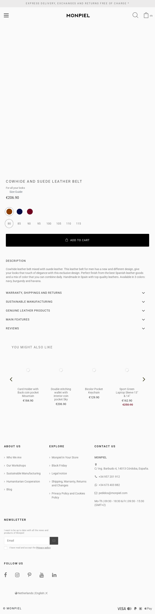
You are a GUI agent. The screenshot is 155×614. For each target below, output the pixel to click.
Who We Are (13, 457)
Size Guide (15, 190)
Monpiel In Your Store (65, 457)
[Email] (27, 541)
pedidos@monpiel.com (113, 493)
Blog (9, 489)
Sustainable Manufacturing (23, 473)
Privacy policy (43, 547)
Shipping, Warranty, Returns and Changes (69, 483)
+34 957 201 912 (109, 476)
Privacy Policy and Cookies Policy (68, 495)
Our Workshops (16, 465)
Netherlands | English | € (31, 593)
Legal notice (59, 473)
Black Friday (59, 465)
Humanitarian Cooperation (23, 481)
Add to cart (78, 240)
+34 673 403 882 (109, 485)
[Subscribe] (54, 541)
